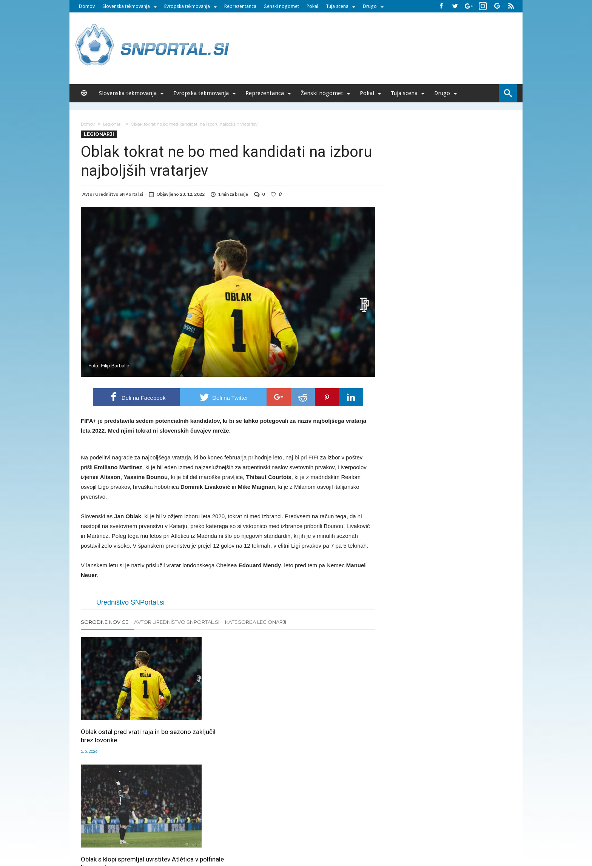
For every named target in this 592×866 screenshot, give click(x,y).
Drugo (370, 6)
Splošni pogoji (359, 817)
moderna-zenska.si (360, 833)
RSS (298, 817)
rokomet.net (260, 833)
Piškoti (224, 817)
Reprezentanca (240, 6)
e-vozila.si (321, 833)
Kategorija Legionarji (255, 622)
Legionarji (113, 124)
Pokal (312, 6)
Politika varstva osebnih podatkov (418, 817)
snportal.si (229, 833)
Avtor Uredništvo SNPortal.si (176, 622)
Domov (87, 6)
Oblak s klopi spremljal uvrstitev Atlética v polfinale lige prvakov (226, 717)
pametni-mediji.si (193, 833)
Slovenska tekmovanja (126, 6)
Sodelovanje (251, 817)
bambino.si (292, 833)
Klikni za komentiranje (228, 782)
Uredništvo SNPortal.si (119, 194)
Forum (142, 817)
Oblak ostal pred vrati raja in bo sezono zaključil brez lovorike (124, 717)
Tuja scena (337, 6)
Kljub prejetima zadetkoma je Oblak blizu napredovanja (323, 717)
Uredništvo (166, 817)
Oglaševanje (198, 817)
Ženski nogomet (281, 6)
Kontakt (280, 817)
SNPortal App (323, 817)
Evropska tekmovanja (187, 6)
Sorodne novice (104, 622)
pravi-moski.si (403, 833)
